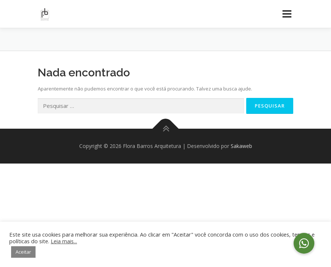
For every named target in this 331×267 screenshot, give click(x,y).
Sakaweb (241, 145)
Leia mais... (64, 241)
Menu (286, 13)
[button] (304, 243)
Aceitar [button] (23, 251)
